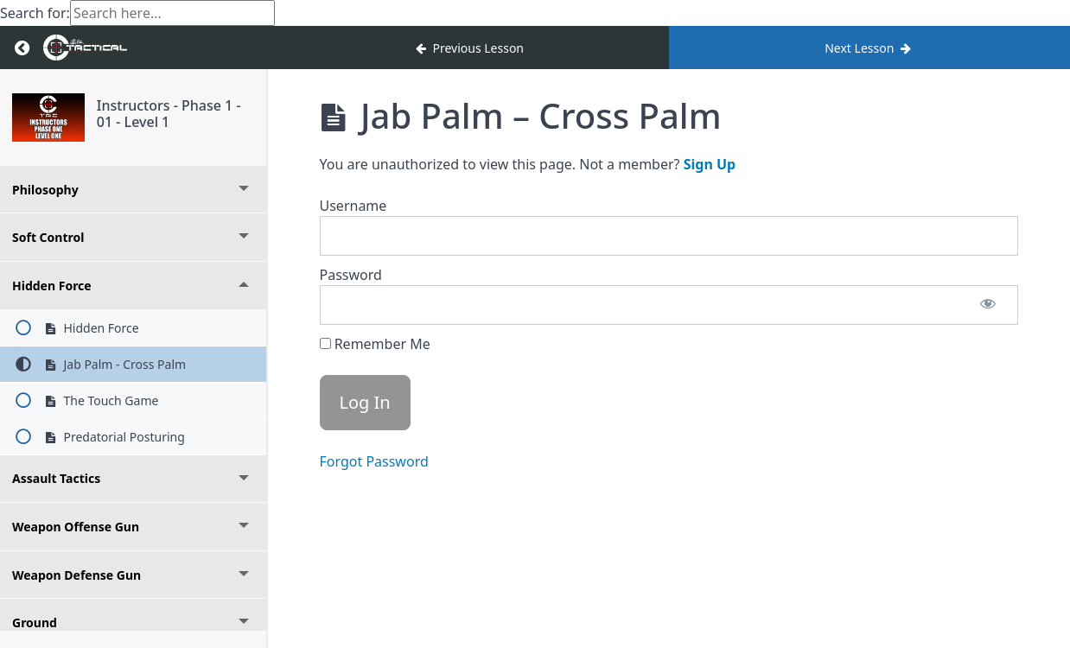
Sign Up (710, 164)
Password (351, 274)
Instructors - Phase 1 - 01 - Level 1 (169, 113)
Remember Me (375, 343)
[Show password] (988, 305)
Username (353, 205)
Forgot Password (374, 461)
